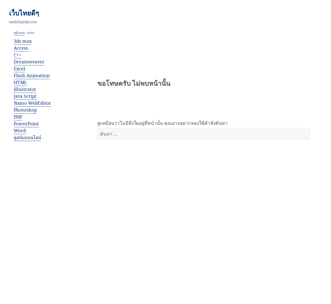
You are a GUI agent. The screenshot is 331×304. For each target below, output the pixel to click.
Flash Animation (32, 75)
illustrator (25, 89)
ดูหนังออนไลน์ (27, 137)
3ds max (23, 41)
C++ (17, 55)
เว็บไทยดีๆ (24, 13)
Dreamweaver (29, 62)
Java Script (25, 96)
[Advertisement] (38, 220)
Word (20, 130)
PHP (18, 117)
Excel (19, 69)
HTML (20, 82)
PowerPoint (26, 124)
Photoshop (25, 110)
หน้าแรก (19, 33)
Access (21, 48)
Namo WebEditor (32, 103)
